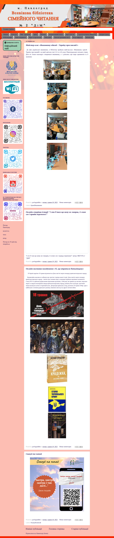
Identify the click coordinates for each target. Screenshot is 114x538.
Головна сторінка (8, 29)
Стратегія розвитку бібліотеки (87, 34)
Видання (43, 34)
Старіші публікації (79, 529)
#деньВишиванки (36, 205)
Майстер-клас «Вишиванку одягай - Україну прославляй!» (52, 45)
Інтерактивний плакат (56, 34)
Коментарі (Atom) (42, 533)
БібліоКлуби (89, 37)
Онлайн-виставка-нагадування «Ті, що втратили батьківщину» (55, 269)
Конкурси (14, 34)
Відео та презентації (35, 37)
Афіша (35, 34)
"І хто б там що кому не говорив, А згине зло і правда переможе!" (49, 256)
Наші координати (20, 37)
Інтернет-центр (104, 34)
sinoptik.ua (6, 244)
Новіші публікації (34, 529)
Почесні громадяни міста (62, 37)
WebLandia (47, 37)
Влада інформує (77, 37)
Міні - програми (25, 34)
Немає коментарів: (65, 202)
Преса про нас (70, 34)
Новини (5, 34)
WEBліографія (7, 37)
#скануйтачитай (36, 523)
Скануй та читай (34, 454)
